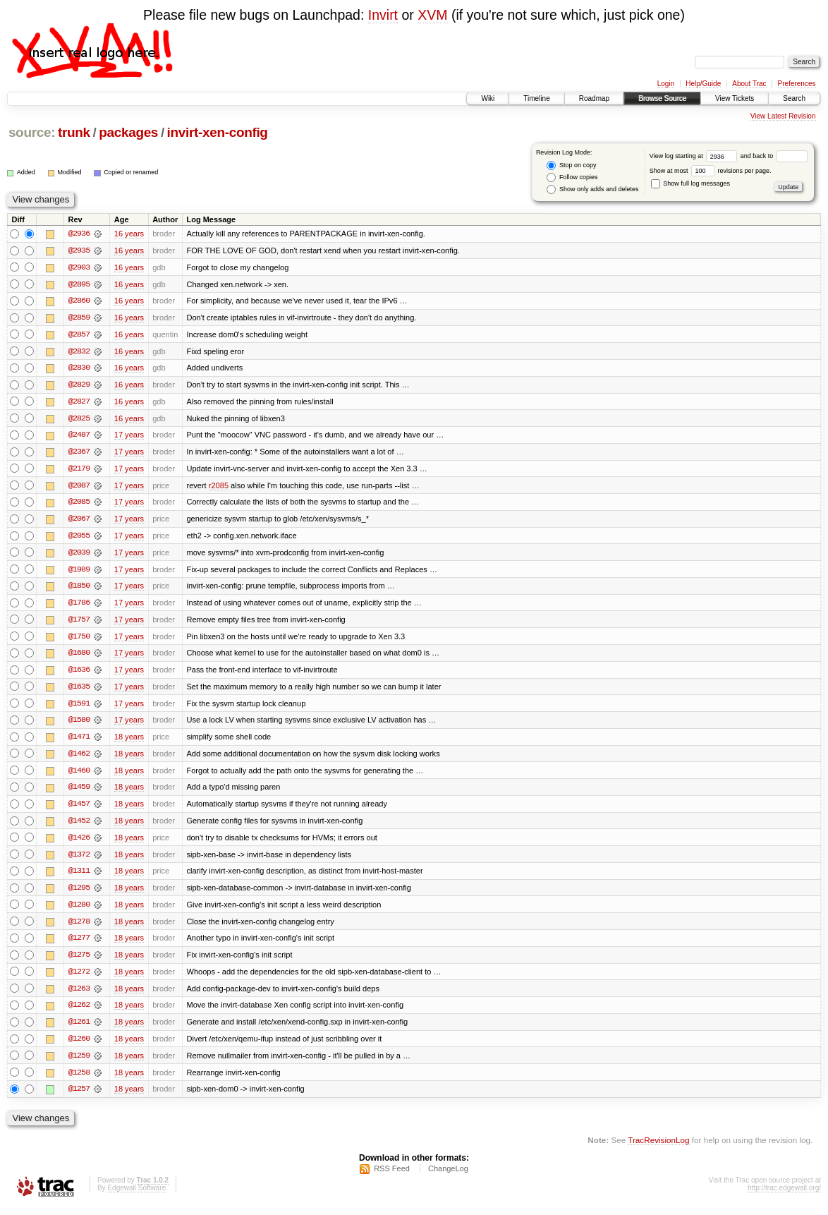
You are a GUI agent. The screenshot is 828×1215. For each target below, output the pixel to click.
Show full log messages (690, 183)
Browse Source (662, 98)
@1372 (79, 860)
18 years (129, 741)
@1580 (79, 724)
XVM (432, 15)
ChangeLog (448, 1177)
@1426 (79, 843)
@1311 (79, 877)
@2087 (79, 487)
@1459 (79, 792)
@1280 (79, 911)
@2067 (79, 521)
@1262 (79, 1012)
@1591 (79, 707)
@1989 (79, 572)
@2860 (79, 301)
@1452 (79, 826)
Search (794, 98)
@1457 (79, 809)
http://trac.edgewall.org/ (784, 1196)
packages (128, 132)
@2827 (79, 403)
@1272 (79, 978)
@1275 (79, 961)
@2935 (79, 250)
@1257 (79, 1097)
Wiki (487, 98)
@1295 (79, 894)
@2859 (79, 318)
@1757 (79, 623)
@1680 (79, 657)
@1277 (79, 944)
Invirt (383, 15)
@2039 (79, 555)
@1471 (79, 741)
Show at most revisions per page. (711, 170)
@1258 (79, 1080)
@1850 (79, 589)
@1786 (79, 606)
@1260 (79, 1046)
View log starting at (695, 155)
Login (665, 83)
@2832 (79, 352)
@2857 (79, 335)
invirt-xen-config (217, 132)
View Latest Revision (783, 116)
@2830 (79, 369)
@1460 (79, 775)
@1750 (79, 640)
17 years (129, 437)
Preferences (797, 83)
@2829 (79, 386)
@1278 (79, 927)
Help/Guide (703, 83)
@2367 (79, 453)
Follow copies (572, 177)
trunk (74, 132)
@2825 (79, 419)
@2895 (79, 284)
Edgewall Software (136, 1196)
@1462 (79, 758)
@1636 (79, 673)
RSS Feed (392, 1177)
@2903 (79, 267)
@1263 (79, 995)
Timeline (536, 98)
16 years (129, 233)
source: (31, 132)
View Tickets (734, 98)
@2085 (79, 504)
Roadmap (594, 98)
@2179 (79, 470)
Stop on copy (571, 165)
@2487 (79, 436)
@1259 (79, 1063)
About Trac (749, 83)
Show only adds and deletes (592, 189)
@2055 (79, 538)
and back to (774, 155)
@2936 (79, 233)
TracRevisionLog (658, 1148)
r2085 (219, 487)
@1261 (79, 1029)
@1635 (79, 690)
